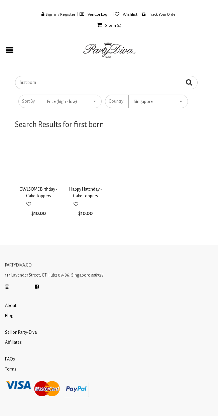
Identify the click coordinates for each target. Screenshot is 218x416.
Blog (9, 315)
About (10, 305)
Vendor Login (95, 14)
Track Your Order (159, 14)
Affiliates (13, 342)
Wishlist (126, 14)
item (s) (109, 25)
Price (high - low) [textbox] (62, 101)
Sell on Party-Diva (21, 332)
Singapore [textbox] (143, 101)
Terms (10, 369)
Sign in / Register (58, 14)
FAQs (10, 359)
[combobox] (71, 101)
